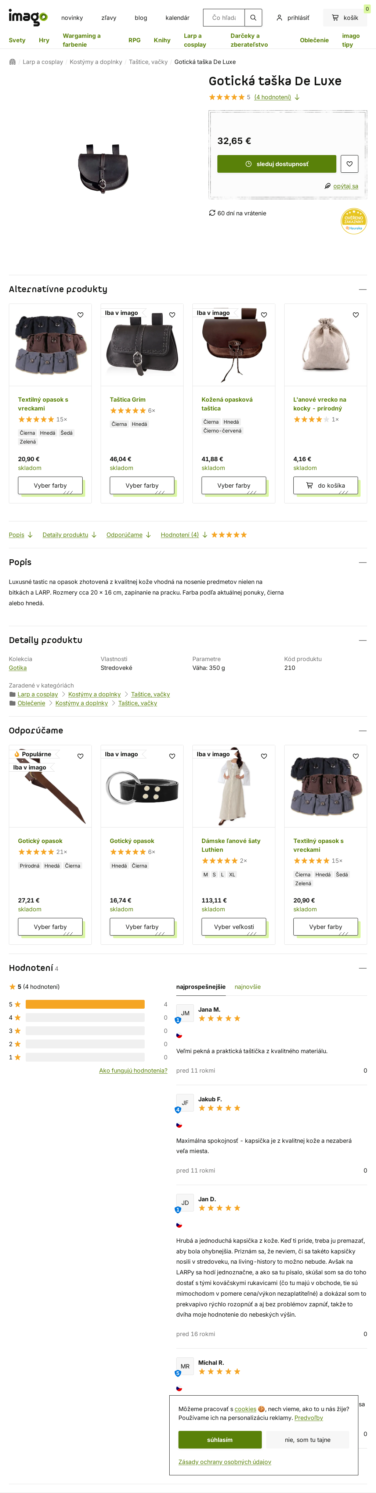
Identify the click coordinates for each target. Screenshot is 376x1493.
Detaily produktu (70, 534)
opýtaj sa (345, 186)
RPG (135, 40)
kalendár (177, 17)
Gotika (18, 667)
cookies (245, 1409)
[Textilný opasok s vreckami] (50, 403)
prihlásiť (293, 17)
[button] (188, 289)
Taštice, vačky (148, 61)
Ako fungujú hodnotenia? (133, 1070)
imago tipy (351, 40)
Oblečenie (314, 40)
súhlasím (220, 1439)
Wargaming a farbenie (82, 40)
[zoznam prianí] (349, 164)
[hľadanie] (253, 17)
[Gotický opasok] (50, 844)
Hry (44, 40)
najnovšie (248, 986)
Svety (17, 40)
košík (349, 15)
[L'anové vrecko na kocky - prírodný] (326, 403)
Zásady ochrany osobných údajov (224, 1461)
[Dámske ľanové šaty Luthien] (234, 844)
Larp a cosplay (195, 40)
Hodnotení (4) (204, 534)
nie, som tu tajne (307, 1439)
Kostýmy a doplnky (96, 61)
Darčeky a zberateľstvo (249, 40)
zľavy (108, 17)
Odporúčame (129, 534)
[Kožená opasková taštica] (234, 403)
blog (141, 17)
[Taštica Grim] (142, 403)
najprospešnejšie (201, 986)
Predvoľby (308, 1417)
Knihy (162, 40)
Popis (21, 534)
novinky (72, 17)
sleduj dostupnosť (277, 164)
